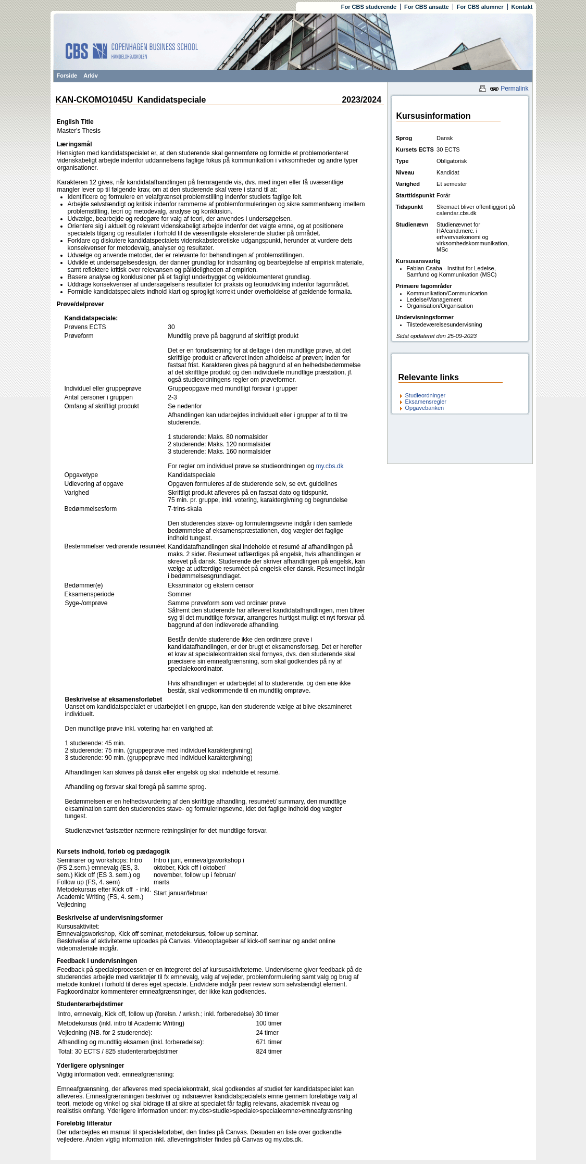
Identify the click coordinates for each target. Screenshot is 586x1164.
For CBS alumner (480, 7)
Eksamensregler (425, 401)
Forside (67, 75)
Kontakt (522, 7)
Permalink (509, 88)
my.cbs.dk (329, 466)
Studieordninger (425, 395)
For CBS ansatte (426, 7)
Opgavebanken (424, 408)
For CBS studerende (368, 7)
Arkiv (90, 75)
